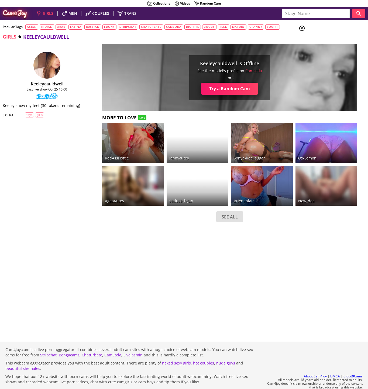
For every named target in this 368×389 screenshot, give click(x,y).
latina (75, 27)
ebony (109, 27)
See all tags (337, 300)
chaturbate (151, 27)
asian (32, 27)
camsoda (173, 27)
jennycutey (152, 150)
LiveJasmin (133, 340)
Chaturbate (92, 340)
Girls (322, 42)
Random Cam (207, 3)
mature (238, 27)
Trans (322, 62)
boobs (209, 27)
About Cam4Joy (315, 361)
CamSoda (112, 340)
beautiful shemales (22, 353)
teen (223, 27)
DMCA (335, 361)
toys (26, 119)
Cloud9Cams (353, 361)
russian (92, 27)
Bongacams (69, 340)
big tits (192, 27)
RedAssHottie (102, 150)
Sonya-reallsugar (211, 150)
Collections (158, 3)
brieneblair (206, 186)
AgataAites (99, 186)
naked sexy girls (176, 348)
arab (61, 27)
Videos (182, 3)
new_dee (257, 186)
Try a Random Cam (191, 89)
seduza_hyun (155, 186)
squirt (272, 27)
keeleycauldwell (39, 84)
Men (321, 55)
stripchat (127, 27)
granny (255, 27)
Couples (324, 48)
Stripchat (48, 340)
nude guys (225, 348)
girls (9, 36)
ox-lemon (258, 150)
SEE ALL (192, 202)
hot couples (203, 348)
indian (47, 27)
